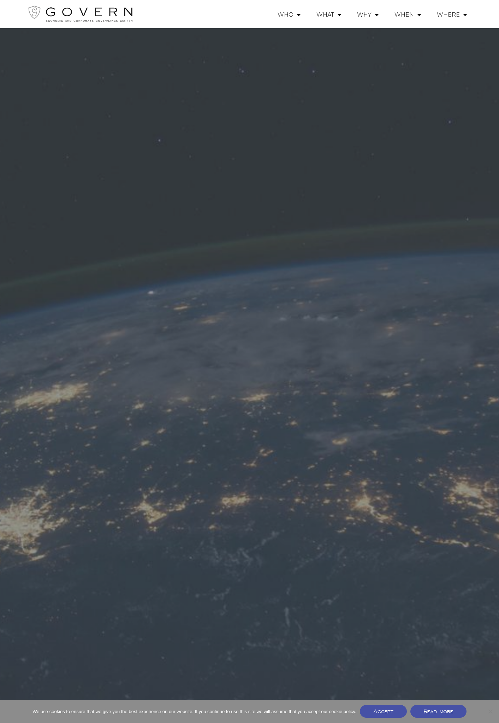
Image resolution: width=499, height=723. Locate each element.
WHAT (328, 14)
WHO (289, 14)
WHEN (407, 14)
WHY (368, 14)
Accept (383, 711)
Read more (438, 711)
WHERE (452, 14)
